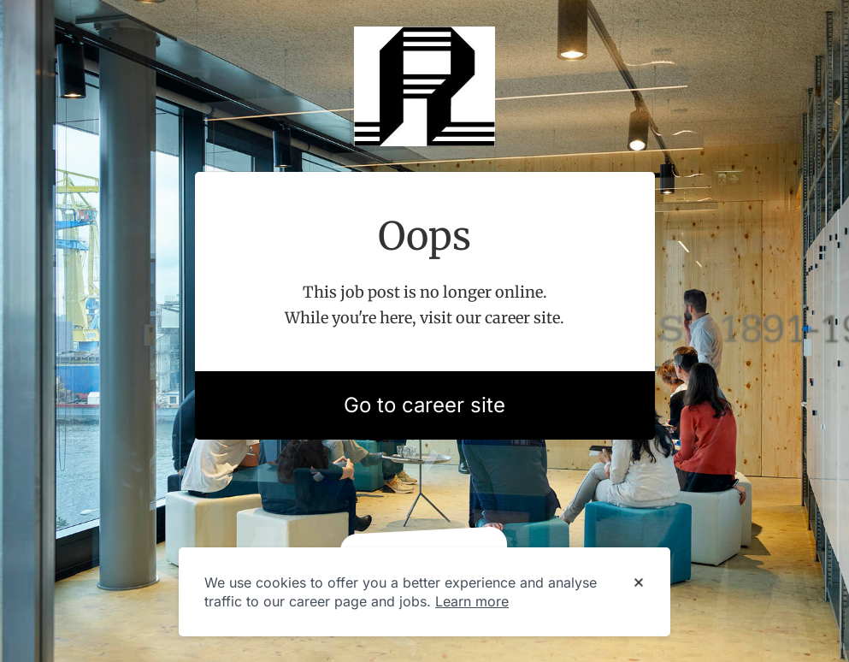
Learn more (472, 601)
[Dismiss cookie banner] (639, 583)
